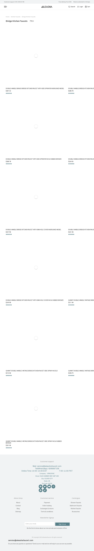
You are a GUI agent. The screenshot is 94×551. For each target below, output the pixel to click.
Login (80, 7)
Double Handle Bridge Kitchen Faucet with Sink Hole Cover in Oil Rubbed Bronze (35, 300)
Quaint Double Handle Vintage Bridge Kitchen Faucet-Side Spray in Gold (32, 371)
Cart (87, 7)
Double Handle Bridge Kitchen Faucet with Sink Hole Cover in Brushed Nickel (33, 229)
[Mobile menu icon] (5, 6)
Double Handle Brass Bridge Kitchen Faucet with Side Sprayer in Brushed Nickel (35, 88)
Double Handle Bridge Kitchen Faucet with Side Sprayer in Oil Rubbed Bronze (34, 159)
